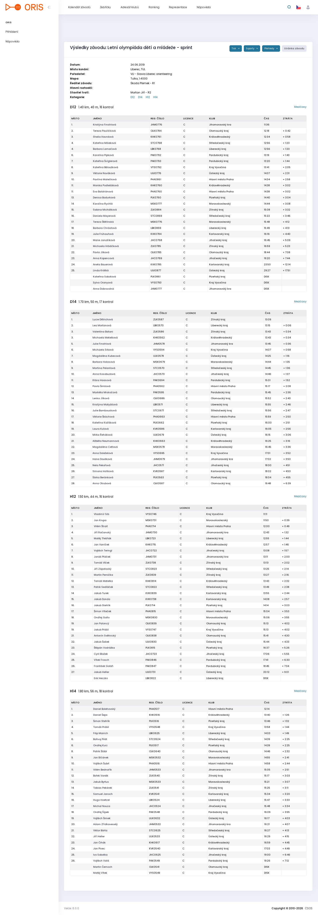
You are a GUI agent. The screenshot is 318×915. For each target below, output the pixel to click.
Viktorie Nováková (104, 173)
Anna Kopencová (103, 258)
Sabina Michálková (105, 209)
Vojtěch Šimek (101, 818)
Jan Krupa (100, 520)
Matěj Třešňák (102, 538)
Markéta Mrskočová (105, 392)
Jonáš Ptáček (102, 556)
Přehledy (269, 48)
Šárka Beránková (103, 477)
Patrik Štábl (100, 751)
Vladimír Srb (101, 514)
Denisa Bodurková (104, 197)
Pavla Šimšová (101, 386)
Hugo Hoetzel (101, 800)
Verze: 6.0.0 (71, 908)
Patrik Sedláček (103, 587)
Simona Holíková (103, 471)
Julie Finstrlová (102, 343)
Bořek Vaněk (100, 775)
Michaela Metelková (105, 337)
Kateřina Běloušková (105, 167)
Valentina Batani (103, 331)
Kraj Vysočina (217, 167)
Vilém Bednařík (102, 769)
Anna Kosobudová (104, 374)
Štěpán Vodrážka (104, 647)
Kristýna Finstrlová (104, 124)
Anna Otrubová (102, 483)
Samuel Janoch (103, 794)
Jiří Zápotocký (103, 569)
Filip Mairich (100, 733)
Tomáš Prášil (101, 727)
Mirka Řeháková (102, 435)
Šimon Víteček (102, 611)
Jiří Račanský (102, 532)
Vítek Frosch (101, 660)
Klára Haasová (102, 380)
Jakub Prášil (101, 629)
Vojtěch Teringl (103, 550)
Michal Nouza (101, 806)
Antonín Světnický (105, 635)
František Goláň (103, 666)
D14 (140, 97)
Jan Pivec (99, 848)
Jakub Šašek (101, 642)
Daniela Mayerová (104, 216)
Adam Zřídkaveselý (105, 824)
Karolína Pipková (103, 155)
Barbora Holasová (104, 362)
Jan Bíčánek (100, 757)
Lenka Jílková (101, 398)
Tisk (234, 48)
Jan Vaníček (101, 544)
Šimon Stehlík (101, 721)
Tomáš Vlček (102, 562)
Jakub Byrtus (101, 782)
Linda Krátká (101, 270)
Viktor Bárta (100, 830)
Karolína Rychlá (103, 203)
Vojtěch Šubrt (101, 763)
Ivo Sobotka (100, 854)
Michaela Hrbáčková (106, 246)
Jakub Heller (101, 672)
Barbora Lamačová (105, 149)
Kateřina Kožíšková (104, 422)
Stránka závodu (294, 48)
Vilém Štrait (101, 526)
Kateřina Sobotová (104, 276)
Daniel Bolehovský (104, 709)
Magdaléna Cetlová (105, 447)
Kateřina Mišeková (104, 143)
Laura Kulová (101, 429)
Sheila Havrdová (103, 137)
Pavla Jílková (101, 252)
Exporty (250, 48)
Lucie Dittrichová (103, 319)
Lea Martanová (102, 325)
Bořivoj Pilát (100, 739)
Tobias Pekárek (102, 788)
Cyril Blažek (101, 654)
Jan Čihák (99, 842)
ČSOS (308, 908)
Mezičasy (300, 107)
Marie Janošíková (104, 240)
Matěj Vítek (100, 873)
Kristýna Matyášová (105, 404)
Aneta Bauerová (103, 264)
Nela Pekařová (101, 465)
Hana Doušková (102, 459)
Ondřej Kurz (100, 745)
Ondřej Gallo (102, 617)
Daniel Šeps (100, 715)
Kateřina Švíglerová (105, 161)
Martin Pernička (103, 575)
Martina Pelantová (104, 368)
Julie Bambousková (105, 410)
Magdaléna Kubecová (106, 356)
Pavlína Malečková (105, 179)
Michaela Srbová (103, 349)
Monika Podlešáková (106, 185)
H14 (155, 97)
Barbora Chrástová (105, 228)
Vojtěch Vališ (101, 860)
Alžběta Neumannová (106, 441)
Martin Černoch (102, 867)
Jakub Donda (102, 599)
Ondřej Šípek (101, 812)
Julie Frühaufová (103, 234)
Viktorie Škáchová (103, 416)
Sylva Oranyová (102, 282)
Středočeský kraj (219, 143)
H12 (148, 97)
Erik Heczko (101, 678)
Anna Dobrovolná (103, 288)
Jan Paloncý (101, 623)
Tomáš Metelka (103, 581)
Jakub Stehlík (102, 605)
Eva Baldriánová (103, 191)
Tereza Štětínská (103, 222)
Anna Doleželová (103, 453)
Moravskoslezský (220, 203)
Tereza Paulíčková (104, 131)
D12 (133, 97)
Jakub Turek (101, 593)
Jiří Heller (99, 836)
